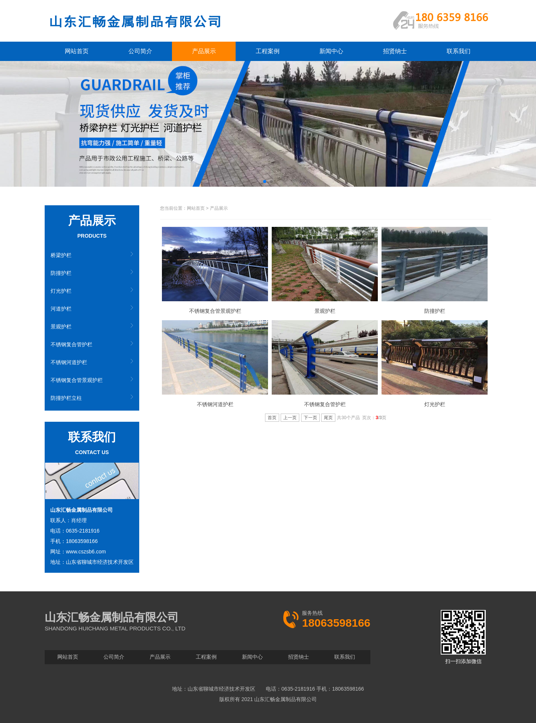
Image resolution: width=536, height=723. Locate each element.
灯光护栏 (61, 291)
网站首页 (77, 51)
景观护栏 (61, 327)
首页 (272, 417)
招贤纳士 (395, 51)
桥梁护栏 (61, 255)
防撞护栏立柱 (66, 398)
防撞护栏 (61, 273)
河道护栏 (61, 309)
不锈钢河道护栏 (69, 362)
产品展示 (204, 51)
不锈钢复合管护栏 (71, 344)
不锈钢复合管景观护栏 (77, 380)
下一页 (310, 417)
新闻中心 (331, 51)
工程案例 (268, 51)
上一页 (290, 417)
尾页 (328, 417)
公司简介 (140, 51)
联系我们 (458, 51)
